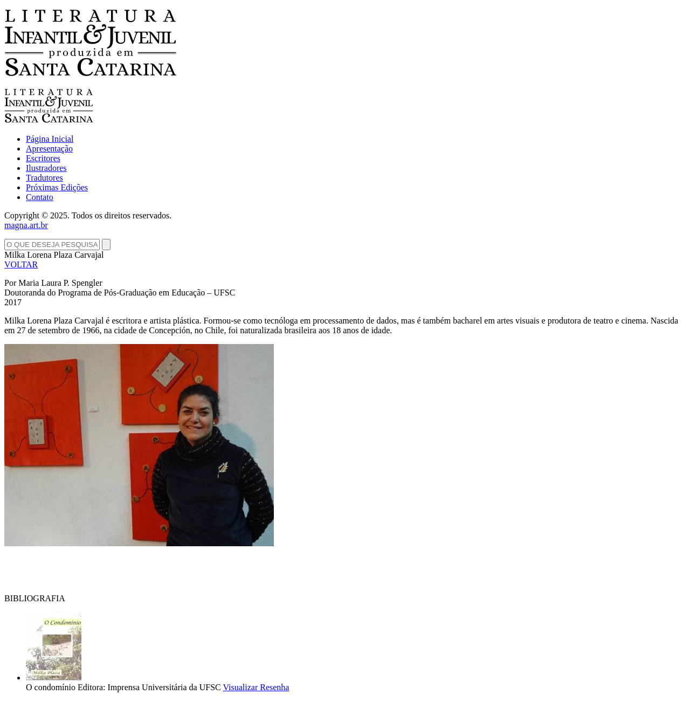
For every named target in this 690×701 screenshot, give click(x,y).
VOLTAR (21, 264)
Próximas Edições (57, 187)
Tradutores (44, 177)
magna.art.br (26, 225)
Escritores (43, 158)
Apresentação (49, 148)
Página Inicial (49, 138)
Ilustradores (46, 168)
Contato (39, 197)
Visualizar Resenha (256, 687)
